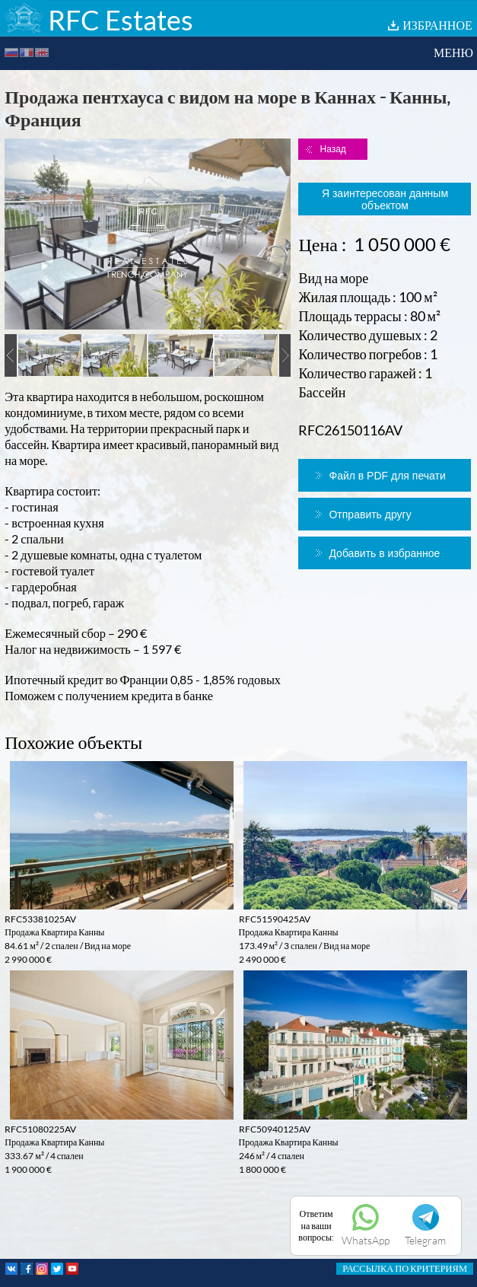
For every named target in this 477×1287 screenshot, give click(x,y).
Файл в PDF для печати (387, 476)
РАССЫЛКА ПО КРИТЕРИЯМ (404, 1268)
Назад (332, 149)
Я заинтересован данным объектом (385, 199)
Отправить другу (370, 514)
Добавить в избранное (384, 553)
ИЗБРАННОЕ (437, 25)
